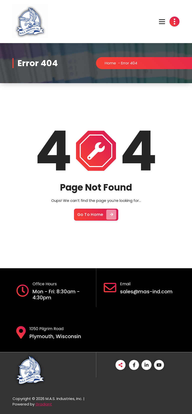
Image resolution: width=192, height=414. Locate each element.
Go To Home (96, 215)
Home (110, 63)
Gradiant (44, 404)
